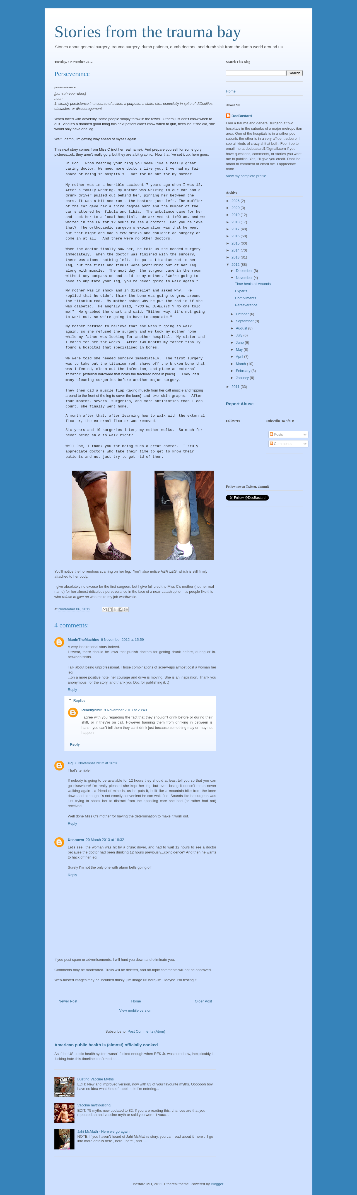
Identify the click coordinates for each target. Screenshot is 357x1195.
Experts (241, 291)
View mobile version (135, 1010)
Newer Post (68, 1001)
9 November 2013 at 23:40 (125, 710)
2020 (236, 208)
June (240, 342)
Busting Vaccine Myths (95, 1079)
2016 (236, 236)
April (240, 356)
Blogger (217, 1184)
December (245, 271)
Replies (79, 700)
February (244, 371)
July (239, 335)
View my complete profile (246, 176)
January (243, 378)
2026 (236, 201)
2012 (236, 264)
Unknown (76, 840)
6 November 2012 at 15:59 (122, 639)
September (245, 321)
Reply (72, 689)
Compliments (245, 298)
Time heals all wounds (253, 284)
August (242, 328)
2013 (236, 257)
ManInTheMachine (83, 639)
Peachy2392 (91, 710)
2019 (236, 215)
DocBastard (241, 116)
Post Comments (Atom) (146, 1031)
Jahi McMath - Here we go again (103, 1131)
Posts (276, 434)
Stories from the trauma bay (147, 31)
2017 (236, 229)
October (243, 314)
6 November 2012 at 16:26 (96, 763)
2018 (236, 222)
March (241, 364)
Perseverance (246, 305)
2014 (236, 250)
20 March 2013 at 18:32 (105, 840)
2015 (236, 243)
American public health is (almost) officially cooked (106, 1044)
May (240, 349)
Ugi (71, 763)
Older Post (203, 1001)
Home (136, 1001)
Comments (280, 444)
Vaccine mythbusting (93, 1105)
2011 (236, 387)
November (245, 278)
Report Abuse (240, 403)
